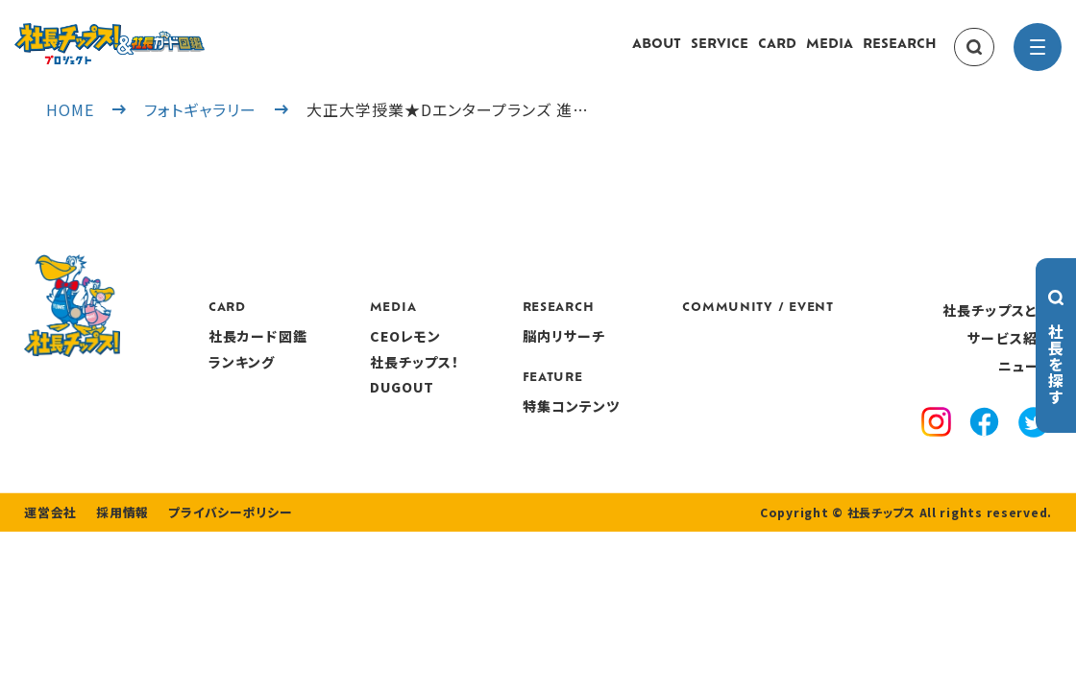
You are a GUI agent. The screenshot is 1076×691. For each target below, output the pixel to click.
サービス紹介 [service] (1009, 357)
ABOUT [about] (656, 54)
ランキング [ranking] (352, 380)
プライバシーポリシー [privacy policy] (218, 561)
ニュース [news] (1025, 384)
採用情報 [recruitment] (116, 561)
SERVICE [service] (719, 54)
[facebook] (986, 443)
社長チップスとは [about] (997, 328)
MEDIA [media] (829, 54)
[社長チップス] (168, 34)
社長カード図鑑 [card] (368, 355)
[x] (1034, 443)
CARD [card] (777, 54)
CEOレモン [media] (513, 355)
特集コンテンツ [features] (674, 424)
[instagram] (939, 443)
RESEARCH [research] (900, 54)
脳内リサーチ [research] (667, 355)
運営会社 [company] (48, 561)
